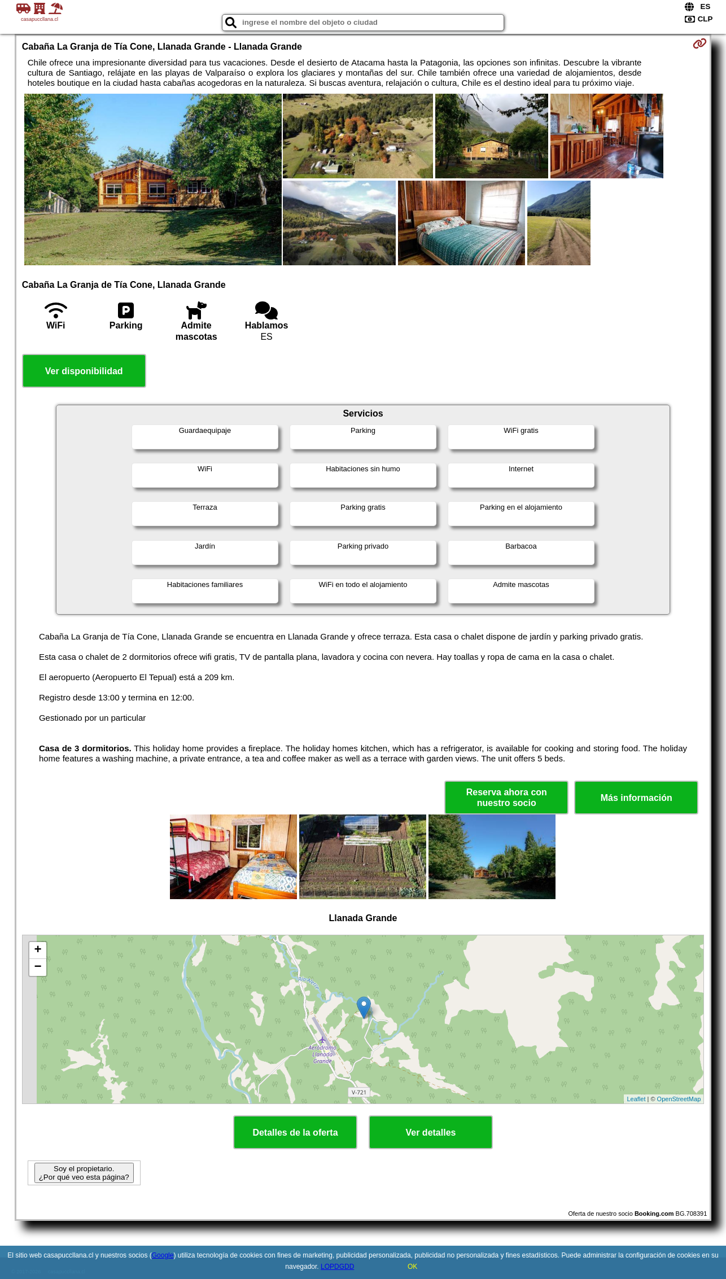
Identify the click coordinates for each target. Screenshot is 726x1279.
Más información (636, 798)
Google (163, 1255)
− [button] (38, 967)
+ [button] (38, 950)
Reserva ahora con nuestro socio (506, 797)
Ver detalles (431, 1132)
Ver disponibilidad (84, 371)
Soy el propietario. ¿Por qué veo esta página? (84, 1172)
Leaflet (636, 1099)
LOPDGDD (337, 1267)
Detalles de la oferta (295, 1132)
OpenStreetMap (679, 1099)
